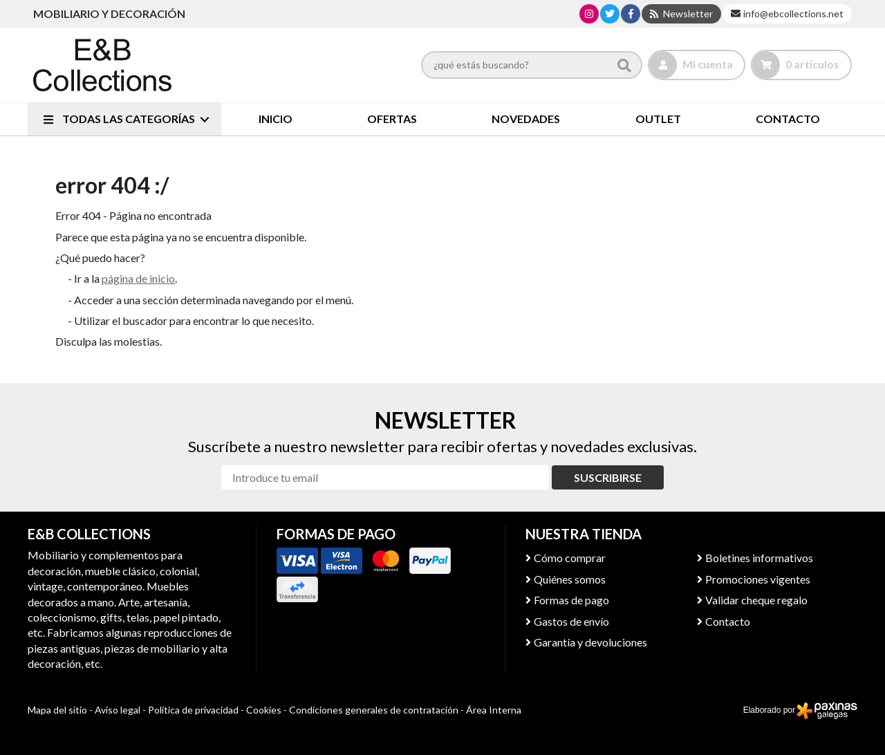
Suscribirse (608, 477)
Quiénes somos (570, 579)
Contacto (727, 621)
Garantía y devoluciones (590, 642)
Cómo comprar (570, 557)
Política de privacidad (193, 710)
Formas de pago (571, 599)
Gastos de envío (571, 621)
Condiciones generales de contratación (373, 710)
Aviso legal (117, 710)
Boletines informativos (759, 557)
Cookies (263, 710)
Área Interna (493, 710)
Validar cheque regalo (756, 599)
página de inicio (138, 278)
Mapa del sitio (57, 710)
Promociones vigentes (757, 579)
